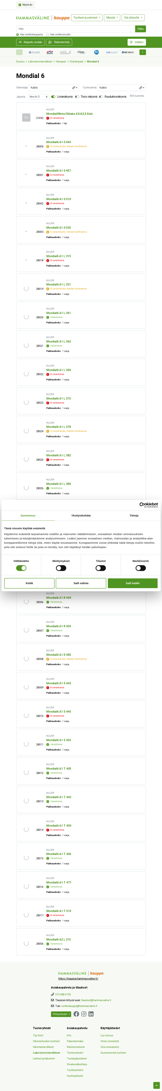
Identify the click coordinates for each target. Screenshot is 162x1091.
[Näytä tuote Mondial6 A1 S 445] (26, 715)
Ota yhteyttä (132, 18)
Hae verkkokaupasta (31, 34)
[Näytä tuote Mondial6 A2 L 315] (26, 943)
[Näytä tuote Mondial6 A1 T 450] (26, 829)
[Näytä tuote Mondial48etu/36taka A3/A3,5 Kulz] (26, 117)
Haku (140, 29)
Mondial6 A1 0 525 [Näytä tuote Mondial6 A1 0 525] (58, 228)
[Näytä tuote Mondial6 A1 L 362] (26, 345)
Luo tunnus (107, 1035)
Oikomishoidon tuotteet (46, 1041)
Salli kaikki (133, 583)
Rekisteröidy (59, 42)
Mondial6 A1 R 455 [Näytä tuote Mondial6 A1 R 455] (58, 626)
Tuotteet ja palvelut (86, 18)
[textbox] (53, 87)
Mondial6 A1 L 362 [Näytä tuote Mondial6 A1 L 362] (58, 341)
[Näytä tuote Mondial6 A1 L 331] (26, 288)
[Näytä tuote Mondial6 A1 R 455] (26, 630)
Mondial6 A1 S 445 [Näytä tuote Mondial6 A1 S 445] (58, 712)
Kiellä (29, 583)
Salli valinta (81, 583)
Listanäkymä (65, 97)
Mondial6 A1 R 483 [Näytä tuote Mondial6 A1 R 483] (58, 655)
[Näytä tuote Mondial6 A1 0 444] (26, 146)
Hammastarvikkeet (43, 1047)
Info (69, 1035)
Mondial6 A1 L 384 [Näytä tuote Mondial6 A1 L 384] (58, 484)
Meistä (111, 18)
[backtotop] (156, 1085)
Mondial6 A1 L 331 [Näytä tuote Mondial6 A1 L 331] (58, 284)
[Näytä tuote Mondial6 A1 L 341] (26, 317)
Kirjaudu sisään (30, 42)
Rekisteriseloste (76, 1047)
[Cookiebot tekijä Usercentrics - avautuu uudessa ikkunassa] (142, 505)
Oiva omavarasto (110, 1047)
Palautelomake (75, 1041)
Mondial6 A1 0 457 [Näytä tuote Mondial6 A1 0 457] (58, 171)
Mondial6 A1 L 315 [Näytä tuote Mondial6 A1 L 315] (58, 256)
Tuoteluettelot (75, 1070)
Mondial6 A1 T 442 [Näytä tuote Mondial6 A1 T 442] (58, 797)
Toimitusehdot (75, 1053)
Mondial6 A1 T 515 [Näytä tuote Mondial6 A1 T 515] (58, 911)
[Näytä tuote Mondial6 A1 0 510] (26, 203)
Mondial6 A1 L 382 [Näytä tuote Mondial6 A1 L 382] (58, 455)
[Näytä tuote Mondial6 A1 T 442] (26, 801)
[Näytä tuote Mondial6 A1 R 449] (26, 601)
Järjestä (20, 97)
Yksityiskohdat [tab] (81, 515)
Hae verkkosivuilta (60, 34)
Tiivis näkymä (89, 97)
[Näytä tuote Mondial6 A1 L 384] (26, 488)
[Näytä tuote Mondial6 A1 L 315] (26, 260)
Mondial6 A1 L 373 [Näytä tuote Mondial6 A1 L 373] (58, 398)
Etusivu (20, 62)
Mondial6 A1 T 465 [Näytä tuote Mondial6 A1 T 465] (58, 854)
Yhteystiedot (61, 1014)
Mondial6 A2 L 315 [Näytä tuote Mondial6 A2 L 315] (58, 939)
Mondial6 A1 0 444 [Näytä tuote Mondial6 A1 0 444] (58, 142)
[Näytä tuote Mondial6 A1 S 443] (26, 687)
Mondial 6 (93, 62)
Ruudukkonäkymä (115, 97)
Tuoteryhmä (89, 88)
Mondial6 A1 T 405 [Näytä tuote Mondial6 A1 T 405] (58, 769)
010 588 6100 (63, 994)
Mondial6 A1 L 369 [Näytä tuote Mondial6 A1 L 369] (58, 370)
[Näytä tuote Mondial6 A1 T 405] (26, 772)
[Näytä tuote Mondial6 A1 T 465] (26, 858)
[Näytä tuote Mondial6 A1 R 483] (26, 658)
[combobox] (53, 87)
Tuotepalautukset (77, 1059)
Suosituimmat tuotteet (113, 1053)
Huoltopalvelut (75, 1076)
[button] (142, 52)
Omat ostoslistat (110, 1041)
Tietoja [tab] (134, 515)
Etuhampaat (76, 62)
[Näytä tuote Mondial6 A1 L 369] (26, 374)
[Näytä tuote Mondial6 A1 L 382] (26, 459)
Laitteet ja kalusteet (44, 1059)
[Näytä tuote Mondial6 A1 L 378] (26, 431)
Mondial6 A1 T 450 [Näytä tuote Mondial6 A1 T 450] (58, 826)
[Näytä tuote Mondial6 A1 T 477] (26, 886)
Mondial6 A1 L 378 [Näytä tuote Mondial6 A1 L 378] (58, 427)
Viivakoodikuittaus (77, 1064)
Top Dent (38, 1035)
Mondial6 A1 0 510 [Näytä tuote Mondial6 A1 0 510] (58, 199)
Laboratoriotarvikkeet (40, 62)
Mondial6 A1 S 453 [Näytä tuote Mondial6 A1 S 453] (58, 740)
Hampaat (61, 62)
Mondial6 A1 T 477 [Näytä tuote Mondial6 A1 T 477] (58, 882)
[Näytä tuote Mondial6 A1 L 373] (26, 402)
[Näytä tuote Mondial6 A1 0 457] (26, 174)
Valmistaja (22, 88)
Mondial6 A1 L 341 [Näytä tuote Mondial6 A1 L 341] (58, 313)
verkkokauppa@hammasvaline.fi (79, 1006)
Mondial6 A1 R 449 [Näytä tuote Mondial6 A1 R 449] (58, 598)
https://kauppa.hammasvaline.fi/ (78, 979)
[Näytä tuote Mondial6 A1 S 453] (26, 744)
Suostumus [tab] (28, 515)
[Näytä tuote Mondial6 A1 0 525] (26, 231)
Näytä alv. (28, 4)
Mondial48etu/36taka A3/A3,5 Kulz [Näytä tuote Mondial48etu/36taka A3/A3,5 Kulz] (69, 114)
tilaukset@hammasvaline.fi (96, 1000)
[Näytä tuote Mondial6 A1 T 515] (26, 915)
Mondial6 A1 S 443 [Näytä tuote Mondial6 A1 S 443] (58, 683)
